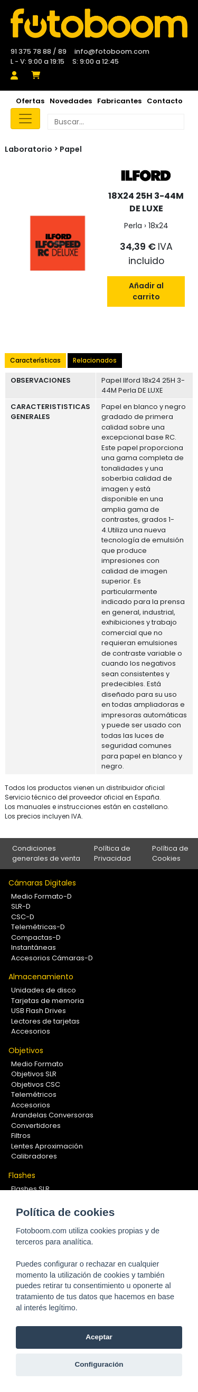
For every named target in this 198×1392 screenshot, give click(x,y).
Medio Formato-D (41, 896)
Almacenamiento (40, 976)
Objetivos (25, 1050)
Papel (71, 149)
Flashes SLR (30, 1189)
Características (35, 360)
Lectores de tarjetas (45, 1021)
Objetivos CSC (35, 1084)
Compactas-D (36, 937)
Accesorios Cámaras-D (52, 958)
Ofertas (30, 101)
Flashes (21, 1175)
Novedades (71, 101)
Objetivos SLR (33, 1074)
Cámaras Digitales (42, 883)
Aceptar (99, 1337)
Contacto (165, 101)
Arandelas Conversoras (52, 1115)
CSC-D (22, 917)
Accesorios (30, 1031)
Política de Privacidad (112, 853)
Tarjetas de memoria (47, 1001)
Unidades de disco (43, 990)
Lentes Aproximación (47, 1146)
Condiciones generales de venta (46, 853)
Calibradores (34, 1156)
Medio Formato (37, 1064)
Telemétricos (33, 1094)
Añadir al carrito (146, 291)
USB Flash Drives (38, 1011)
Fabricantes (119, 101)
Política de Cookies (170, 853)
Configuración (98, 1364)
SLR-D (21, 906)
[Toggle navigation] (25, 118)
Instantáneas (33, 947)
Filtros (21, 1136)
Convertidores (36, 1126)
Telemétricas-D (38, 927)
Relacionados (95, 360)
